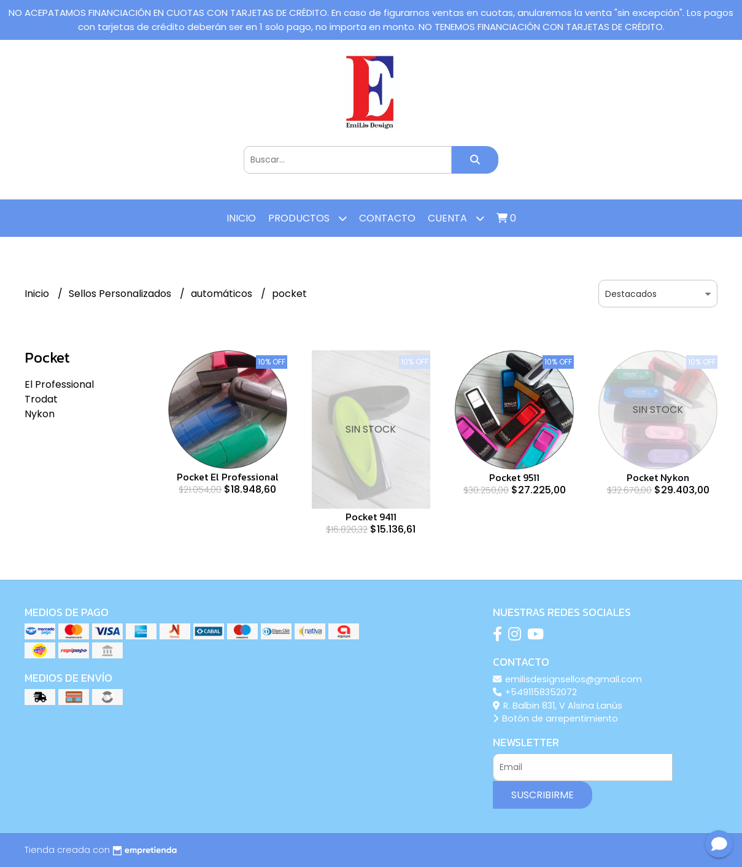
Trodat (41, 399)
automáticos (223, 294)
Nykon (40, 414)
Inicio (241, 218)
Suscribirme (542, 795)
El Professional (59, 384)
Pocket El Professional (228, 476)
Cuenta (456, 218)
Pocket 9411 (371, 516)
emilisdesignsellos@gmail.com (567, 679)
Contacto (387, 218)
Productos (307, 218)
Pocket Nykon (658, 477)
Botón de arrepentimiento (555, 718)
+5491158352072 (535, 692)
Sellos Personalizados (121, 294)
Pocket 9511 (514, 477)
